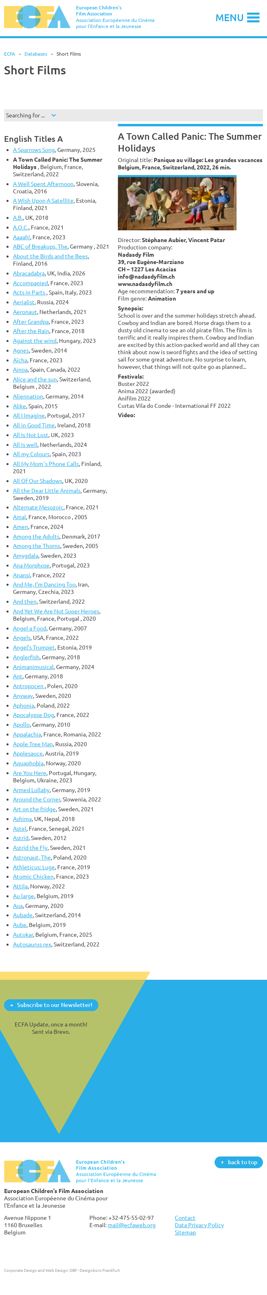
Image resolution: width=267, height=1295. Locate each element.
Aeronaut (25, 311)
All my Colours (31, 453)
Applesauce (28, 753)
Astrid (20, 837)
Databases (35, 54)
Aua (18, 905)
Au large (23, 895)
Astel (19, 828)
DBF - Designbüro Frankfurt (94, 1270)
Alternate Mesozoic (38, 507)
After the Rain (31, 330)
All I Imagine (29, 415)
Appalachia (27, 734)
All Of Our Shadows (37, 480)
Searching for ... (25, 115)
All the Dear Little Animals (46, 490)
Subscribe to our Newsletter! (54, 1004)
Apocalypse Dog (33, 714)
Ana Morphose (31, 565)
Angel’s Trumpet (34, 647)
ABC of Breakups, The (40, 246)
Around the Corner (36, 799)
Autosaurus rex (32, 944)
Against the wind (34, 340)
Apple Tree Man (33, 744)
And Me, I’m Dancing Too (44, 584)
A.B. (18, 217)
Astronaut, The (32, 857)
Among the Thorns (36, 545)
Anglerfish (26, 657)
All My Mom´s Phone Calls (46, 463)
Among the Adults (36, 536)
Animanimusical (33, 666)
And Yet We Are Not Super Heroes (56, 611)
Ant (17, 676)
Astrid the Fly (30, 847)
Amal (19, 516)
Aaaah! (21, 237)
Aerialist (24, 302)
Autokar (23, 934)
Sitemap (185, 1232)
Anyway (23, 695)
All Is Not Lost (30, 434)
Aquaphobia (28, 763)
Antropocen (29, 685)
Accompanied (30, 282)
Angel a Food (29, 628)
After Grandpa (31, 321)
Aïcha (20, 360)
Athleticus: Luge (34, 867)
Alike (19, 406)
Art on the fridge (34, 809)
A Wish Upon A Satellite (43, 200)
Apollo (21, 724)
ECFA (9, 54)
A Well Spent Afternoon (43, 183)
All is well (25, 444)
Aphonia (23, 705)
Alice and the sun (35, 379)
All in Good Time (34, 425)
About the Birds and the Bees (50, 256)
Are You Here (29, 772)
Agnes (21, 350)
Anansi (21, 575)
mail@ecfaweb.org (132, 1224)
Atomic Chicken (33, 876)
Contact (185, 1217)
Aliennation (28, 396)
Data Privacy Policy (199, 1224)
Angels (21, 637)
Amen (20, 526)
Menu (229, 17)
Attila (20, 886)
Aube (19, 924)
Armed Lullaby (31, 789)
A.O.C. (20, 227)
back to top (242, 1162)
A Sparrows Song (34, 149)
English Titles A (33, 139)
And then (25, 601)
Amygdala (25, 555)
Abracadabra (29, 273)
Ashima (22, 818)
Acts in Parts (29, 292)
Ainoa (20, 369)
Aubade (23, 915)
